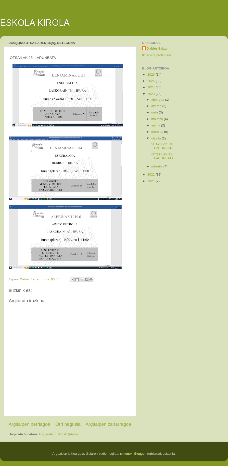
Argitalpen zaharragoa (108, 424)
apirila (156, 125)
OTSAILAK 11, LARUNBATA (162, 156)
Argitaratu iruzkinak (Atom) (58, 434)
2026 (151, 74)
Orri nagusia (68, 424)
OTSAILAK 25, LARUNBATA (162, 146)
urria (155, 112)
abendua (158, 99)
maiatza (157, 119)
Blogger (140, 453)
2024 (151, 87)
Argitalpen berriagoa (29, 424)
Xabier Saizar (157, 48)
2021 (151, 181)
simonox (126, 453)
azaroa (156, 106)
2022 (151, 174)
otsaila (156, 138)
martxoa (157, 132)
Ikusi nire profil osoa (157, 55)
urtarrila (157, 166)
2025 (151, 81)
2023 (151, 94)
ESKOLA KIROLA (35, 23)
